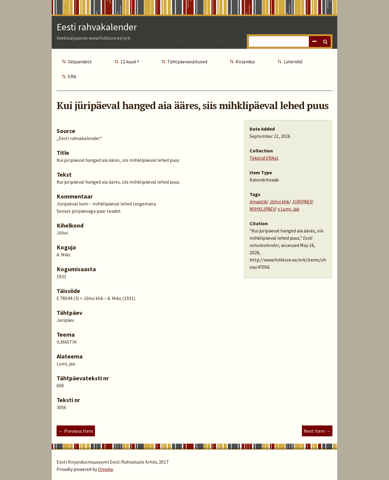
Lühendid (292, 61)
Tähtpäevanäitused (187, 61)
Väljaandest (80, 61)
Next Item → (317, 431)
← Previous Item (75, 431)
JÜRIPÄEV (302, 201)
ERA (72, 76)
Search (325, 41)
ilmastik (258, 201)
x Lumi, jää (288, 209)
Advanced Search (314, 41)
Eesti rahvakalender (97, 27)
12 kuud (128, 61)
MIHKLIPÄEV (262, 209)
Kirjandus (245, 61)
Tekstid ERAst (264, 158)
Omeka (105, 469)
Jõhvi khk (279, 201)
